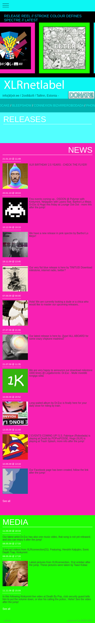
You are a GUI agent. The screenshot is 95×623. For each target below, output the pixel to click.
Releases (24, 119)
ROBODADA (78, 105)
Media (15, 522)
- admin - (7, 620)
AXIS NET (80, 620)
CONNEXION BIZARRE (54, 105)
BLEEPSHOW (25, 105)
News (80, 149)
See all (6, 501)
